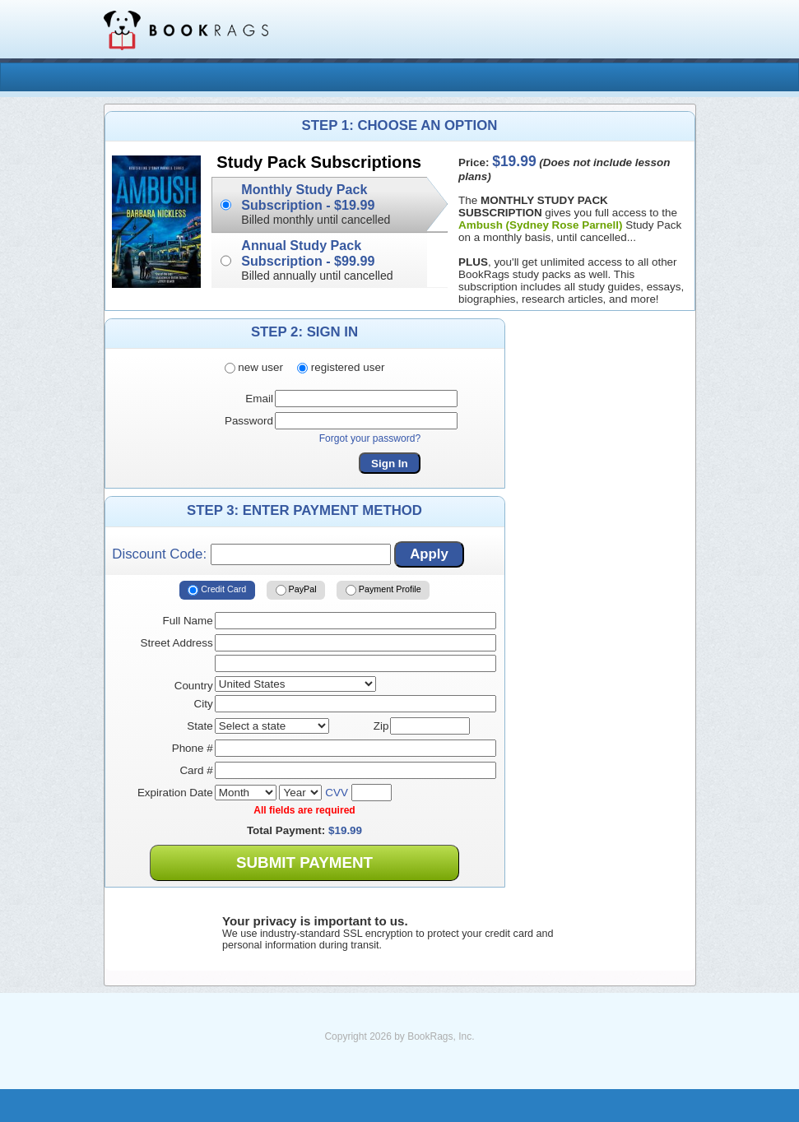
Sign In (389, 463)
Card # (195, 770)
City (203, 704)
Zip (381, 726)
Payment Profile (383, 590)
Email (259, 398)
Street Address (177, 643)
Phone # (192, 748)
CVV (336, 792)
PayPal (296, 590)
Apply (429, 554)
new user (254, 367)
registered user (340, 367)
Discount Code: (251, 554)
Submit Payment (304, 862)
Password (249, 421)
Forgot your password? (370, 438)
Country (193, 685)
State (199, 726)
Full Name (188, 620)
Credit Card (217, 590)
